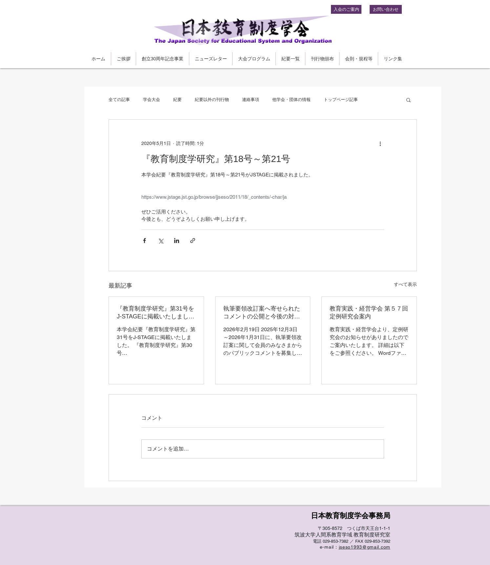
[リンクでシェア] (193, 240)
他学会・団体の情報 (291, 99)
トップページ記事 (341, 99)
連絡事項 (250, 99)
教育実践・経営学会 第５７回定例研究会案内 (369, 312)
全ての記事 (119, 99)
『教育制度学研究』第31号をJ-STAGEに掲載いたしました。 (155, 312)
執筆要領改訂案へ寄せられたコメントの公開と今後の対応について (261, 312)
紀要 (177, 99)
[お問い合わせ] (386, 9)
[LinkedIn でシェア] (177, 240)
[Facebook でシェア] (144, 240)
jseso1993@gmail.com (364, 547)
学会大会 (151, 99)
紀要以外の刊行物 (212, 99)
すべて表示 (405, 284)
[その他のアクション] (380, 143)
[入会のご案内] (346, 9)
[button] (408, 99)
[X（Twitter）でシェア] (160, 240)
